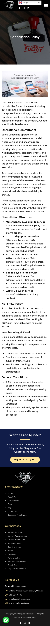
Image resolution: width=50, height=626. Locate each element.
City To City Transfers (17, 569)
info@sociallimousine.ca (19, 599)
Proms (10, 550)
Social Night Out (15, 543)
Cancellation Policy (29, 617)
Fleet (10, 504)
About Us (12, 497)
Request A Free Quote (17, 515)
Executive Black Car (16, 540)
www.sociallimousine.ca (19, 603)
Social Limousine (28, 614)
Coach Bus (12, 565)
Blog (9, 508)
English (24, 2)
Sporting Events (14, 547)
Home (10, 493)
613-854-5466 (15, 595)
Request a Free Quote (25, 460)
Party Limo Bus (14, 558)
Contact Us (12, 511)
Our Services (13, 500)
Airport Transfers (15, 532)
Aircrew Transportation (17, 536)
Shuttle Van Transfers (17, 561)
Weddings (12, 554)
